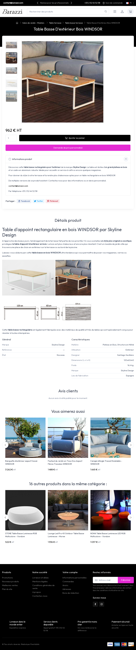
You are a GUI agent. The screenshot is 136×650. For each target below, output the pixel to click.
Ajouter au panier (75, 138)
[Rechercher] (106, 11)
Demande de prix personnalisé (68, 147)
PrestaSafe (34, 644)
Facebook (24, 201)
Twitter (38, 201)
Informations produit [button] (68, 159)
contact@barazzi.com (13, 3)
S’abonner (126, 580)
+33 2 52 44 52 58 (92, 3)
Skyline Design (58, 344)
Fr (129, 3)
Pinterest (52, 201)
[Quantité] (11, 138)
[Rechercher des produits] (68, 11)
